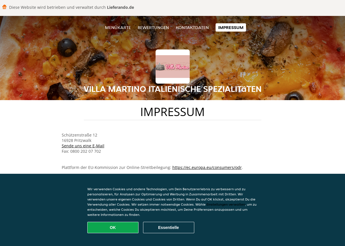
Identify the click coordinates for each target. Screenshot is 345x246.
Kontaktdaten (192, 27)
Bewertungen (153, 27)
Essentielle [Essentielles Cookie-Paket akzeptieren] (168, 227)
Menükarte (118, 27)
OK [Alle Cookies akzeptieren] (113, 227)
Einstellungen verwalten (225, 204)
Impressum (230, 27)
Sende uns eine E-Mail (83, 145)
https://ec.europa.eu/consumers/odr (207, 167)
